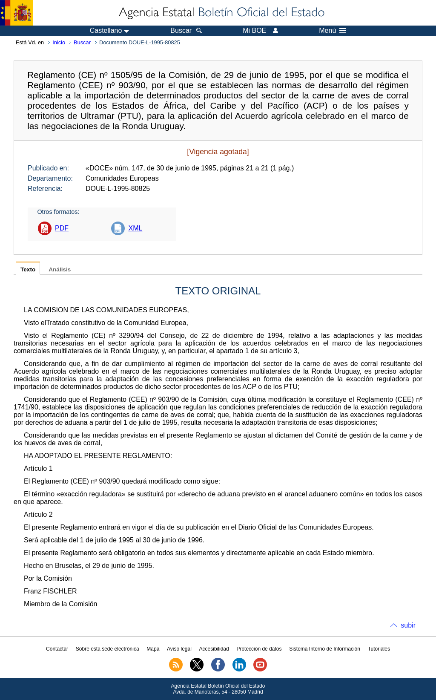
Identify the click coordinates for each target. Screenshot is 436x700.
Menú (332, 30)
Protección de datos (258, 649)
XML (135, 228)
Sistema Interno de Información (324, 649)
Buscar (82, 42)
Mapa (152, 649)
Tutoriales (379, 649)
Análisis (60, 269)
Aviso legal (179, 649)
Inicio (58, 42)
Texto (27, 269)
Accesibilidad (214, 649)
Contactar (57, 649)
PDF (62, 228)
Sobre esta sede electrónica (107, 649)
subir (408, 625)
